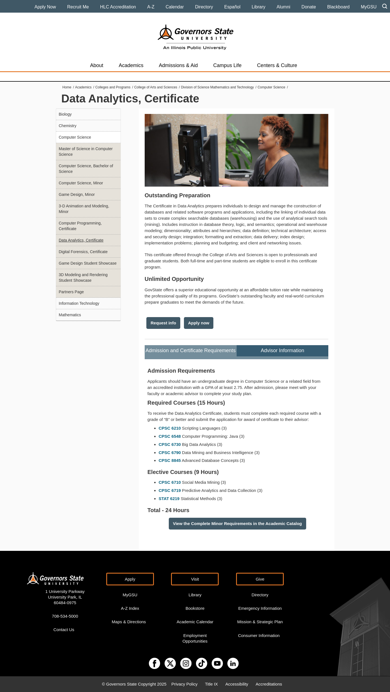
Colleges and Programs (112, 87)
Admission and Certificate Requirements (191, 350)
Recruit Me (78, 6)
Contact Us (64, 629)
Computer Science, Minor (81, 183)
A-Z (150, 6)
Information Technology (79, 303)
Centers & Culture (277, 65)
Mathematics (70, 315)
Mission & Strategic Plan (260, 621)
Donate (308, 6)
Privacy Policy (184, 684)
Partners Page (71, 292)
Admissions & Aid (178, 65)
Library (259, 6)
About (96, 65)
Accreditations (269, 684)
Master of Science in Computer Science (86, 151)
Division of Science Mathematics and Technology (217, 87)
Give (260, 579)
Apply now (198, 322)
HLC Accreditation (118, 6)
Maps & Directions (129, 621)
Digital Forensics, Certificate (83, 251)
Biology (65, 114)
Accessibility (236, 684)
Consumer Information (259, 635)
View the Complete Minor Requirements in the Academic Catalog (237, 523)
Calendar (175, 6)
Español (232, 6)
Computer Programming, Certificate (80, 226)
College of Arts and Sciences (155, 87)
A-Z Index (130, 608)
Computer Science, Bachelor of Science (86, 169)
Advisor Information (282, 350)
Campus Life (227, 65)
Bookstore (195, 608)
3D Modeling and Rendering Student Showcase (83, 277)
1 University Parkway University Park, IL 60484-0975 (65, 597)
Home (67, 87)
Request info (163, 322)
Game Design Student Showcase (88, 263)
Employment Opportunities (195, 638)
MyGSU (369, 6)
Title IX (211, 684)
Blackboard (338, 6)
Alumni (283, 6)
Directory (204, 6)
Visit (195, 579)
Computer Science (271, 87)
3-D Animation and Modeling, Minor (84, 209)
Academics (131, 65)
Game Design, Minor (77, 194)
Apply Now (45, 6)
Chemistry (68, 125)
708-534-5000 (65, 616)
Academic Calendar (195, 621)
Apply (130, 579)
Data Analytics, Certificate (81, 240)
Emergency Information (260, 608)
